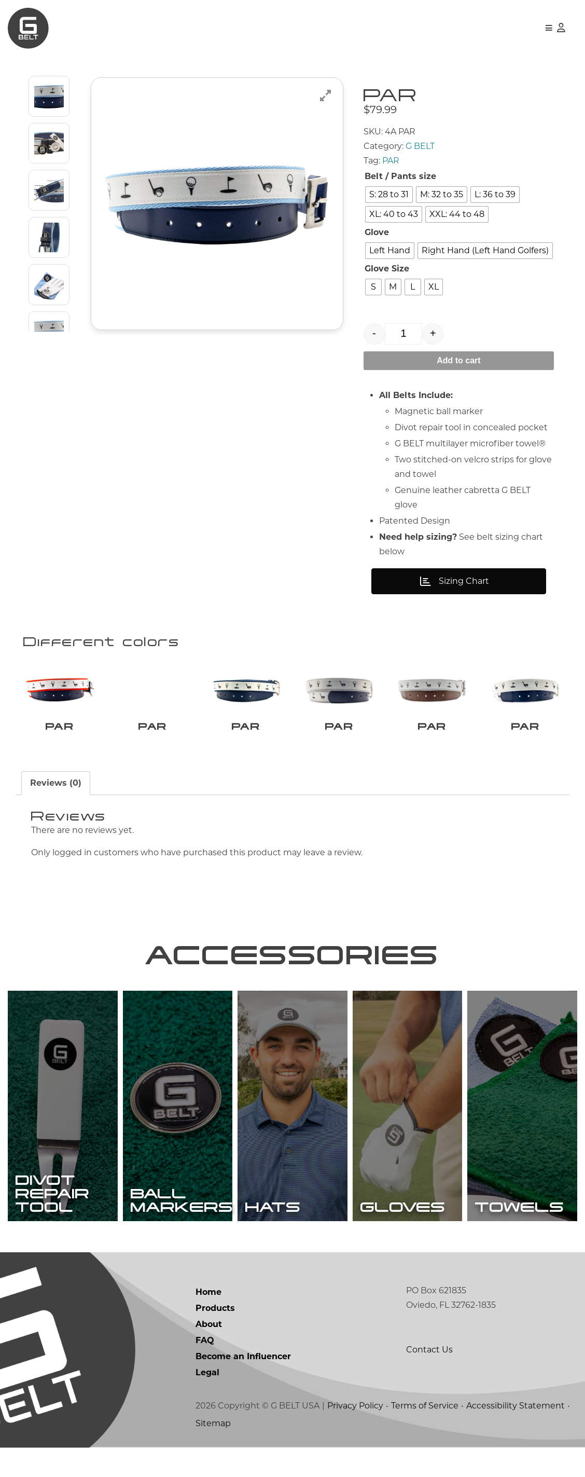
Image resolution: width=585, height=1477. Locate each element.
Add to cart (458, 360)
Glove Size (387, 268)
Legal (207, 1401)
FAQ (205, 1369)
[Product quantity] (404, 334)
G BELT (420, 146)
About (209, 1353)
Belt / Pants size (400, 176)
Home (208, 1321)
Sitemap (213, 1452)
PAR (390, 161)
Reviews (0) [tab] (55, 783)
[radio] (389, 194)
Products (215, 1337)
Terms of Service (424, 1435)
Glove (377, 232)
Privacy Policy (355, 1435)
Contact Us (429, 1379)
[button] (549, 28)
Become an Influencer (243, 1385)
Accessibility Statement (515, 1435)
